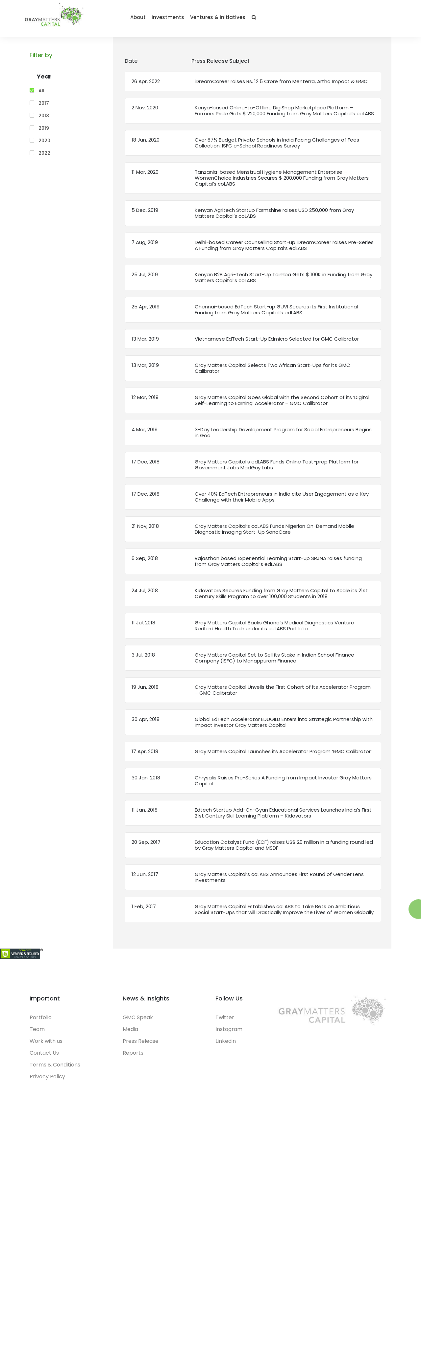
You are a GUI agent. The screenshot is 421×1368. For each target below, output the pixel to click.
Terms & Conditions (55, 1070)
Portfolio (41, 1023)
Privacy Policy (47, 1082)
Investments (303, 20)
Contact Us (44, 1058)
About (273, 20)
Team (37, 1035)
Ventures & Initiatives (353, 20)
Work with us (46, 1046)
